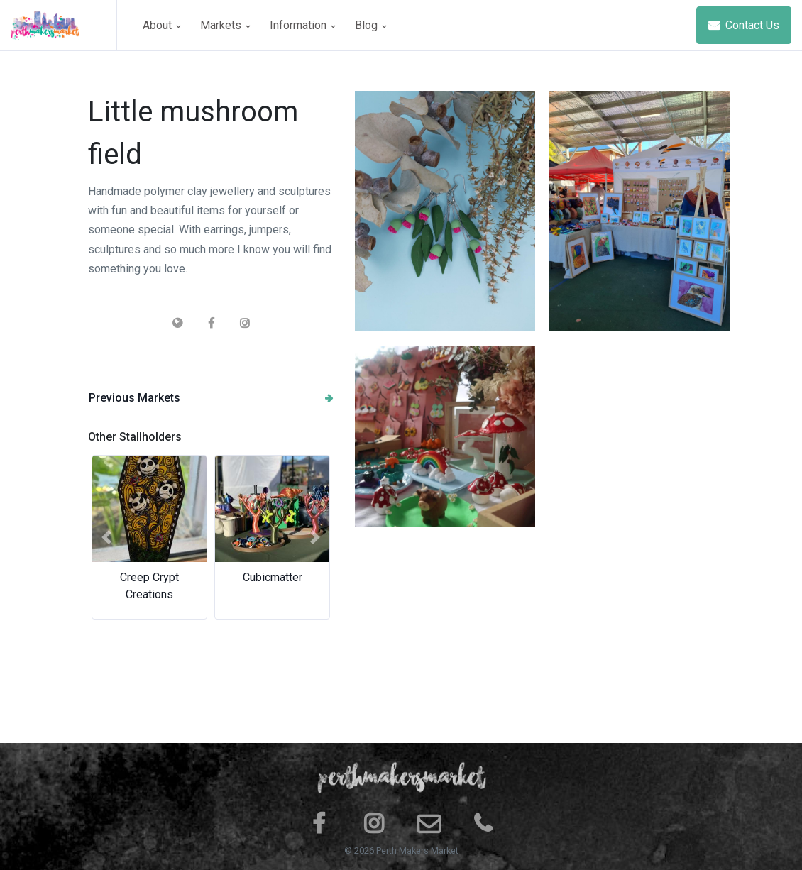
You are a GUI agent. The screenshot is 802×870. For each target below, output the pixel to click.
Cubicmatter (272, 577)
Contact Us (743, 25)
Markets (225, 25)
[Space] (64, 25)
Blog (370, 25)
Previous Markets (211, 397)
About (161, 25)
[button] (106, 537)
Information (302, 25)
